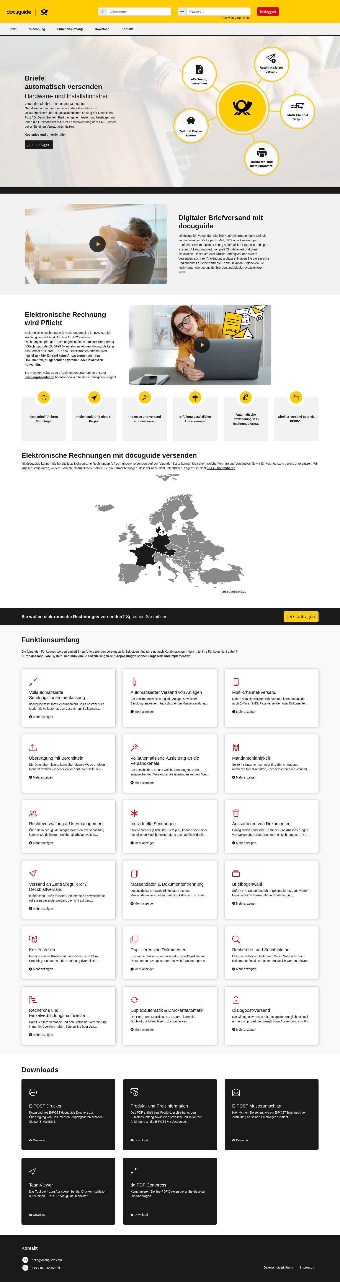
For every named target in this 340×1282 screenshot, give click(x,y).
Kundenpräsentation (39, 377)
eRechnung (37, 29)
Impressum (307, 1267)
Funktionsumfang (70, 29)
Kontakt (127, 29)
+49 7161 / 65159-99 (46, 1267)
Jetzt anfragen (39, 144)
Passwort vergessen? (236, 18)
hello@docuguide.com (47, 1260)
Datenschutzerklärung (278, 1267)
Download (102, 29)
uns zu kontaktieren (221, 468)
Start (13, 29)
